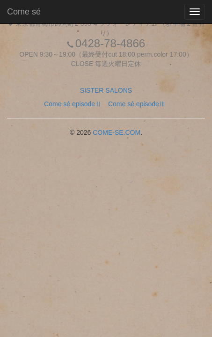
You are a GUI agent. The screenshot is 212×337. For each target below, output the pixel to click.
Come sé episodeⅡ (73, 104)
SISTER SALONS (106, 90)
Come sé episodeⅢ (137, 104)
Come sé (24, 11)
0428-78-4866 (110, 43)
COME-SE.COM (116, 132)
